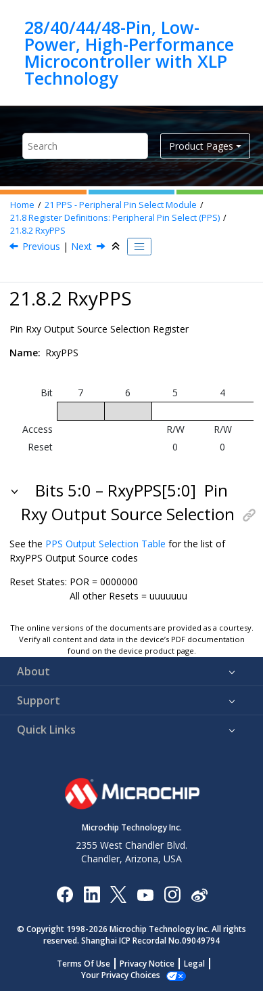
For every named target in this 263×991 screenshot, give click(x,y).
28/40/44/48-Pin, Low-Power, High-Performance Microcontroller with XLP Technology (129, 53)
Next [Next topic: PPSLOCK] (81, 246)
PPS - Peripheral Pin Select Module (121, 205)
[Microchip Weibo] (199, 894)
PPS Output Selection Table (105, 543)
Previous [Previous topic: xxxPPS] (41, 246)
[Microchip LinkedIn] (91, 894)
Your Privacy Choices (120, 975)
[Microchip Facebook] (64, 894)
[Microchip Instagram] (172, 894)
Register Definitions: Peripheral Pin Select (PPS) (115, 218)
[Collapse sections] (117, 246)
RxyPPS (38, 230)
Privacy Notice (147, 963)
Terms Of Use (83, 963)
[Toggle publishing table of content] (139, 246)
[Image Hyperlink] (145, 894)
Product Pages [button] (201, 146)
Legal (194, 963)
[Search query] (85, 146)
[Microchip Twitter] (118, 894)
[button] (16, 490)
